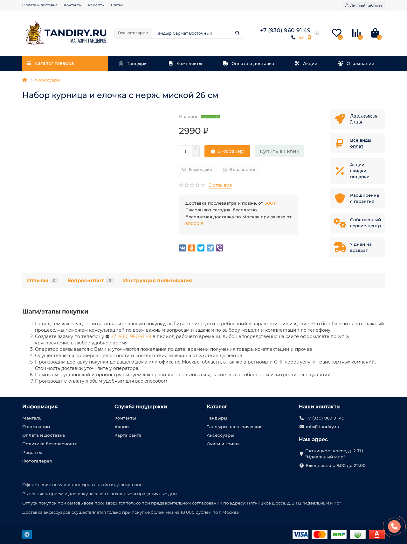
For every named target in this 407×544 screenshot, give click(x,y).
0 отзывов (220, 185)
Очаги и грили (223, 443)
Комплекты (185, 63)
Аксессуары (47, 79)
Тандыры (133, 63)
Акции (306, 63)
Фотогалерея (37, 460)
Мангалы (32, 417)
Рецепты (96, 5)
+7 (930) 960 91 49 (131, 336)
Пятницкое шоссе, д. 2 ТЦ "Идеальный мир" (334, 453)
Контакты (73, 5)
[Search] (198, 33)
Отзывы (42, 281)
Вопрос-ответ (90, 281)
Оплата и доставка (40, 5)
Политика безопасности (50, 443)
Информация (40, 407)
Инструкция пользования (157, 281)
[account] (364, 5)
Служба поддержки (140, 407)
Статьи (117, 5)
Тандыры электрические (235, 426)
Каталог (217, 407)
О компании (356, 63)
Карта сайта (127, 435)
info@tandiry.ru (322, 426)
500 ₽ (271, 203)
